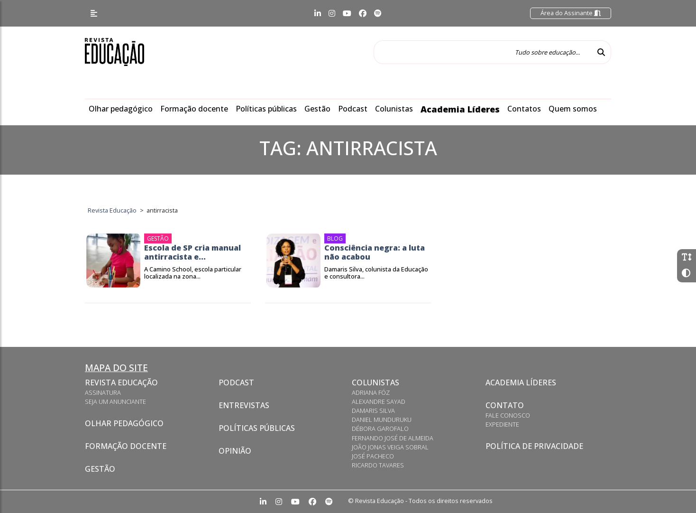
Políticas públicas (266, 108)
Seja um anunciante (115, 401)
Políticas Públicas (257, 428)
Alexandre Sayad (378, 401)
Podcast (352, 108)
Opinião (235, 451)
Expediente (502, 424)
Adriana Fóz (371, 392)
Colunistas (394, 108)
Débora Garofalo (380, 428)
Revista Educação (121, 382)
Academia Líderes (460, 109)
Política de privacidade (534, 446)
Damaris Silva (373, 410)
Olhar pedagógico (121, 108)
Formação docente (194, 108)
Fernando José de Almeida (392, 438)
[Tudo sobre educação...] (483, 52)
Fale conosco (507, 415)
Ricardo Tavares (378, 465)
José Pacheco (373, 456)
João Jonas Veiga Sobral (390, 447)
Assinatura (103, 392)
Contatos (524, 108)
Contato (504, 405)
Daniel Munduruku (382, 419)
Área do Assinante (570, 13)
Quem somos (573, 108)
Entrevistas (244, 405)
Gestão (317, 108)
